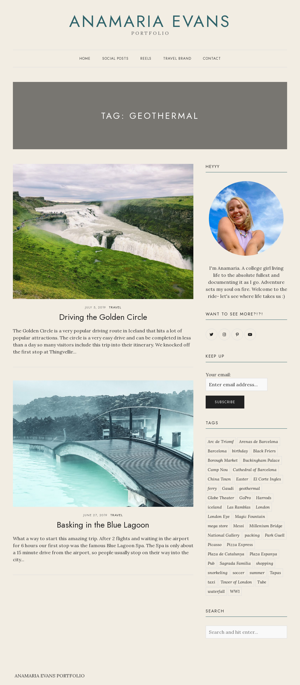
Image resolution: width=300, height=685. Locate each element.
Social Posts (115, 58)
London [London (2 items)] (263, 507)
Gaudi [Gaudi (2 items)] (228, 488)
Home (85, 58)
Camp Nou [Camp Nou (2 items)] (218, 469)
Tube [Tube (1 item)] (261, 582)
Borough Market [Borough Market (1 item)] (223, 460)
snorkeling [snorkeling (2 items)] (217, 572)
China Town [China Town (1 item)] (219, 479)
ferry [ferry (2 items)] (212, 488)
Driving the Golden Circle (103, 317)
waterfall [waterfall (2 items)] (216, 591)
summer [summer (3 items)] (257, 572)
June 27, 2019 (95, 515)
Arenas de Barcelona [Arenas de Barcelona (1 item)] (258, 441)
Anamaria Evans (150, 21)
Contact (212, 58)
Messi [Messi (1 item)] (238, 525)
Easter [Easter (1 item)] (242, 479)
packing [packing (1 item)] (252, 535)
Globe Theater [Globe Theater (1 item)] (221, 497)
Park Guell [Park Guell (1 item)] (274, 535)
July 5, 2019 (95, 307)
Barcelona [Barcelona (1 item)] (217, 451)
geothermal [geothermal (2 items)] (249, 488)
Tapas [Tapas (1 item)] (275, 572)
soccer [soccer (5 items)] (238, 572)
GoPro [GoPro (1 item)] (245, 497)
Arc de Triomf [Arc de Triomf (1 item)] (221, 441)
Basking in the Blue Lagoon (103, 525)
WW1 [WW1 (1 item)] (235, 591)
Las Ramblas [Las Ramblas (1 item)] (238, 507)
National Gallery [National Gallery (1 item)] (223, 535)
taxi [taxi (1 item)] (211, 582)
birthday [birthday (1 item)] (240, 451)
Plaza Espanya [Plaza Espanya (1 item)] (263, 554)
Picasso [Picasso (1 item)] (214, 544)
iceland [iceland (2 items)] (215, 507)
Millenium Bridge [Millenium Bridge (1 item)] (265, 525)
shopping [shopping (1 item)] (264, 563)
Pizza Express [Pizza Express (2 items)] (240, 544)
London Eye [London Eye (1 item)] (219, 516)
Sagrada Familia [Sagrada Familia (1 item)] (235, 563)
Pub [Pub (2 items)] (211, 563)
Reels (145, 58)
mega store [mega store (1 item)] (218, 525)
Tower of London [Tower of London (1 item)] (236, 582)
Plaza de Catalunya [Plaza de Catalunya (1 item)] (226, 554)
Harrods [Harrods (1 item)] (263, 497)
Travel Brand (177, 58)
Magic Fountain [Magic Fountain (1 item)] (250, 516)
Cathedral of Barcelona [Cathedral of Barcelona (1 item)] (255, 469)
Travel (115, 307)
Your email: (218, 374)
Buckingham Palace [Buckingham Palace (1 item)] (261, 460)
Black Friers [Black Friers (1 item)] (264, 451)
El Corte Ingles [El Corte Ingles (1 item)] (267, 479)
